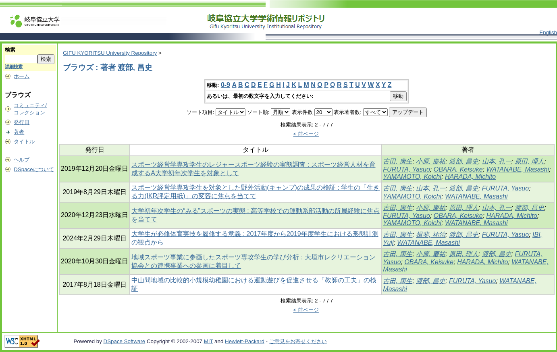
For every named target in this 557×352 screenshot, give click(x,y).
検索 (10, 50)
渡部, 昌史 (463, 161)
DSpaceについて (34, 169)
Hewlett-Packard (244, 341)
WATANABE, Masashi (517, 169)
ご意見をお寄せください (298, 341)
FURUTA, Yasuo (406, 169)
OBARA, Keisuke (458, 169)
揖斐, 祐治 (430, 234)
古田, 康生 (397, 161)
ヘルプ (21, 160)
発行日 (21, 122)
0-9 (225, 84)
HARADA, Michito (470, 176)
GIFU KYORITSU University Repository (110, 53)
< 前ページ (306, 134)
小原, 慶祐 (430, 161)
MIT (208, 341)
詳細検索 (14, 66)
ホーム (21, 76)
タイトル (24, 142)
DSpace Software (124, 341)
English (548, 32)
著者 (19, 132)
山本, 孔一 (496, 161)
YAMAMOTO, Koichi (412, 176)
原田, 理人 (529, 161)
